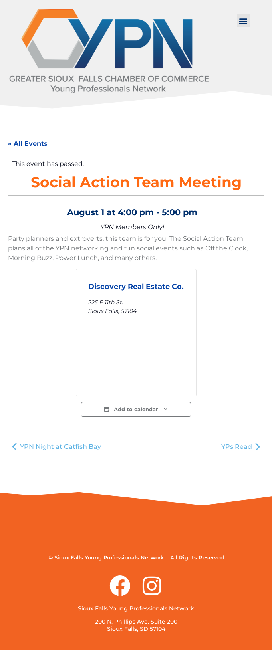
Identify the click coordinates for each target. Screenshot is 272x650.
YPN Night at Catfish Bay (56, 446)
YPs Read (240, 446)
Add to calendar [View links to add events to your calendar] (136, 409)
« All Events (28, 143)
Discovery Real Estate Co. (136, 286)
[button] (243, 20)
